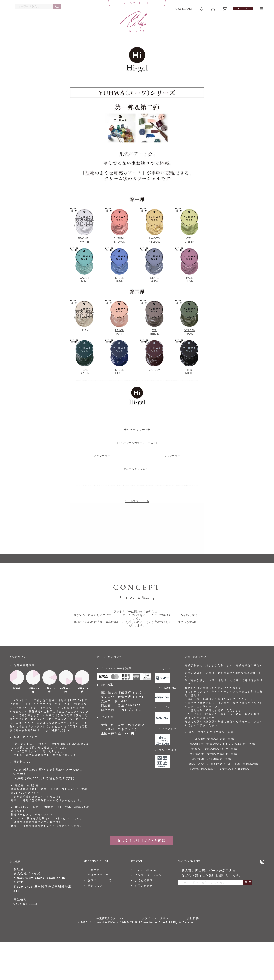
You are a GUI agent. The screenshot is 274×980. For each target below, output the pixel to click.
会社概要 (193, 918)
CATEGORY (184, 8)
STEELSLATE (119, 371)
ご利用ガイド (97, 869)
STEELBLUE (119, 279)
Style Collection (147, 870)
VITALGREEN (189, 240)
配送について (97, 885)
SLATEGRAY (154, 279)
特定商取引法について (111, 918)
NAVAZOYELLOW (154, 240)
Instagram (262, 861)
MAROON (155, 369)
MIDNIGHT (189, 371)
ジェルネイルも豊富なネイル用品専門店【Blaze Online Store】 (128, 922)
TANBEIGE (154, 332)
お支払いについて (100, 880)
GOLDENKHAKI (189, 332)
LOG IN (243, 8)
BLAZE (133, 21)
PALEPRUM (189, 279)
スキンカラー (102, 455)
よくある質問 (144, 880)
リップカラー (172, 455)
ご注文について (98, 875)
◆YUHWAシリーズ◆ (137, 429)
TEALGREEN (84, 371)
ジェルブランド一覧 (137, 501)
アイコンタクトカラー (137, 469)
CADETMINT (84, 279)
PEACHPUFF (119, 332)
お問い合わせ (144, 885)
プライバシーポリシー (157, 918)
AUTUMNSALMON (119, 240)
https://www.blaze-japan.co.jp (39, 877)
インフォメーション (148, 875)
